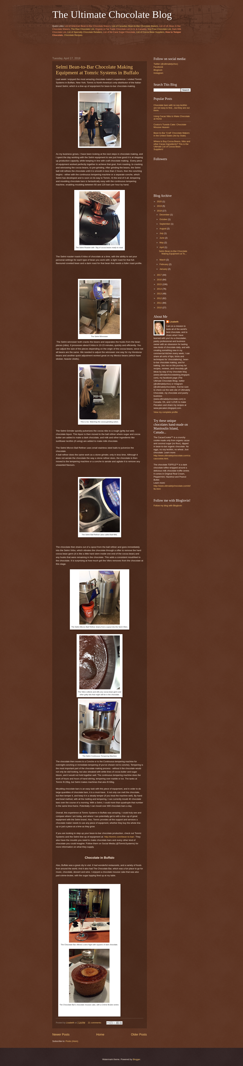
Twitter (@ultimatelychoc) (166, 64)
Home (100, 1034)
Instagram (158, 73)
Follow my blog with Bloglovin (168, 505)
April (161, 247)
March (162, 259)
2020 (159, 201)
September (165, 224)
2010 (159, 307)
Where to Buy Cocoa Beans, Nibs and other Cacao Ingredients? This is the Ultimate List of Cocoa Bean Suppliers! (172, 145)
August (163, 228)
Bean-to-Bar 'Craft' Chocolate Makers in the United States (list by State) (172, 134)
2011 (159, 303)
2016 (159, 279)
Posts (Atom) (72, 1041)
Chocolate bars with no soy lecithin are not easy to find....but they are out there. (172, 108)
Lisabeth (174, 321)
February (164, 264)
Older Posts (139, 1034)
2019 (159, 206)
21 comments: (95, 1022)
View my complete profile (166, 412)
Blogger (136, 1059)
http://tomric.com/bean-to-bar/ (119, 836)
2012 (159, 298)
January (163, 269)
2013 (159, 293)
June (162, 238)
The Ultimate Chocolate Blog (112, 14)
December (164, 214)
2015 (159, 284)
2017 (159, 275)
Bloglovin (158, 70)
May (161, 242)
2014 (159, 289)
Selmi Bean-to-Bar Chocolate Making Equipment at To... (173, 252)
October (163, 219)
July (161, 233)
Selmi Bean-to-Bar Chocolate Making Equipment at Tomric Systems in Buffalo (97, 69)
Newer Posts (61, 1034)
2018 (159, 210)
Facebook (158, 67)
